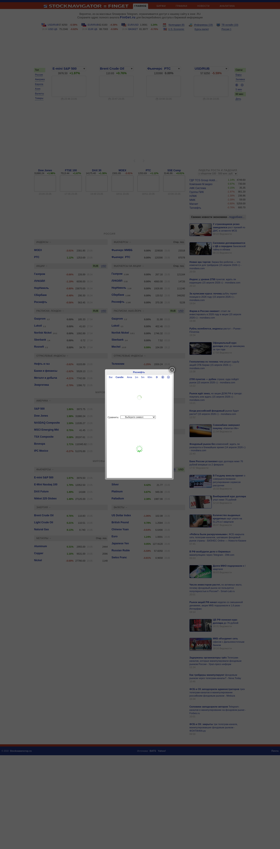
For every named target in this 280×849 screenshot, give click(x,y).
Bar (111, 377)
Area (129, 377)
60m (149, 377)
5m (142, 377)
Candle (120, 377)
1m (136, 377)
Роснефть (139, 372)
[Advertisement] (139, 449)
